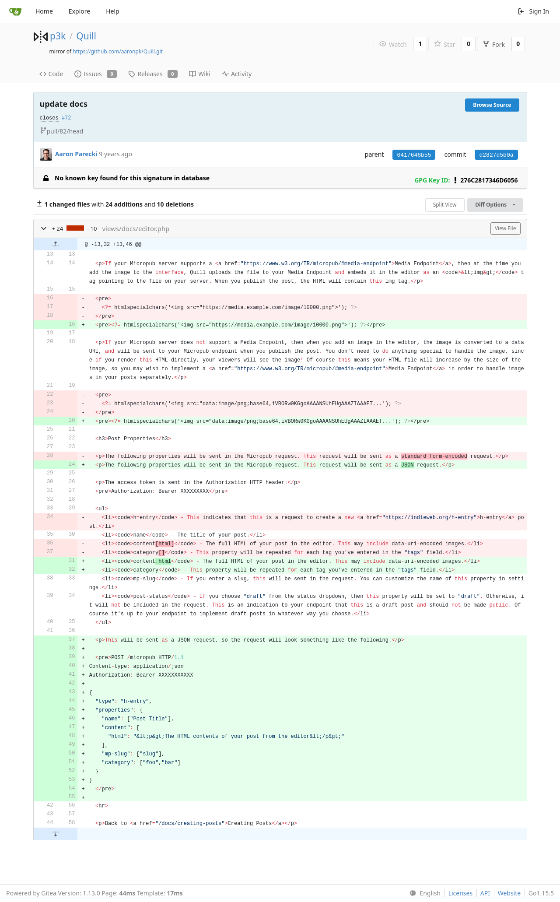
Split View (445, 204)
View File (505, 228)
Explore (79, 11)
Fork (494, 44)
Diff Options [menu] (495, 204)
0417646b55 (414, 155)
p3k (58, 36)
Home (44, 11)
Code (51, 74)
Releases (153, 74)
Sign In (533, 11)
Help (112, 11)
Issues (95, 74)
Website (509, 893)
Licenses (460, 893)
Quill (86, 36)
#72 (66, 118)
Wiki (199, 74)
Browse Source (492, 105)
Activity (237, 74)
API (485, 893)
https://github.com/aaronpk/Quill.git (118, 51)
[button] (44, 228)
